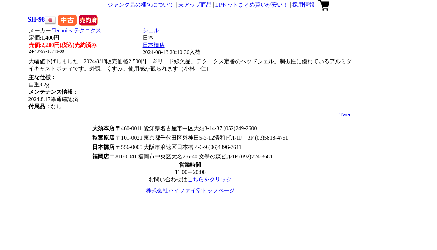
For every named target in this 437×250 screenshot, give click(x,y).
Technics (76, 30)
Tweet (346, 114)
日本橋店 (154, 45)
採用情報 (303, 5)
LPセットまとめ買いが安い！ (252, 5)
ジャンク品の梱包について (141, 5)
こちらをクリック (209, 179)
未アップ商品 (195, 5)
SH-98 (36, 19)
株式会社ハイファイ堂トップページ (190, 190)
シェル (151, 30)
